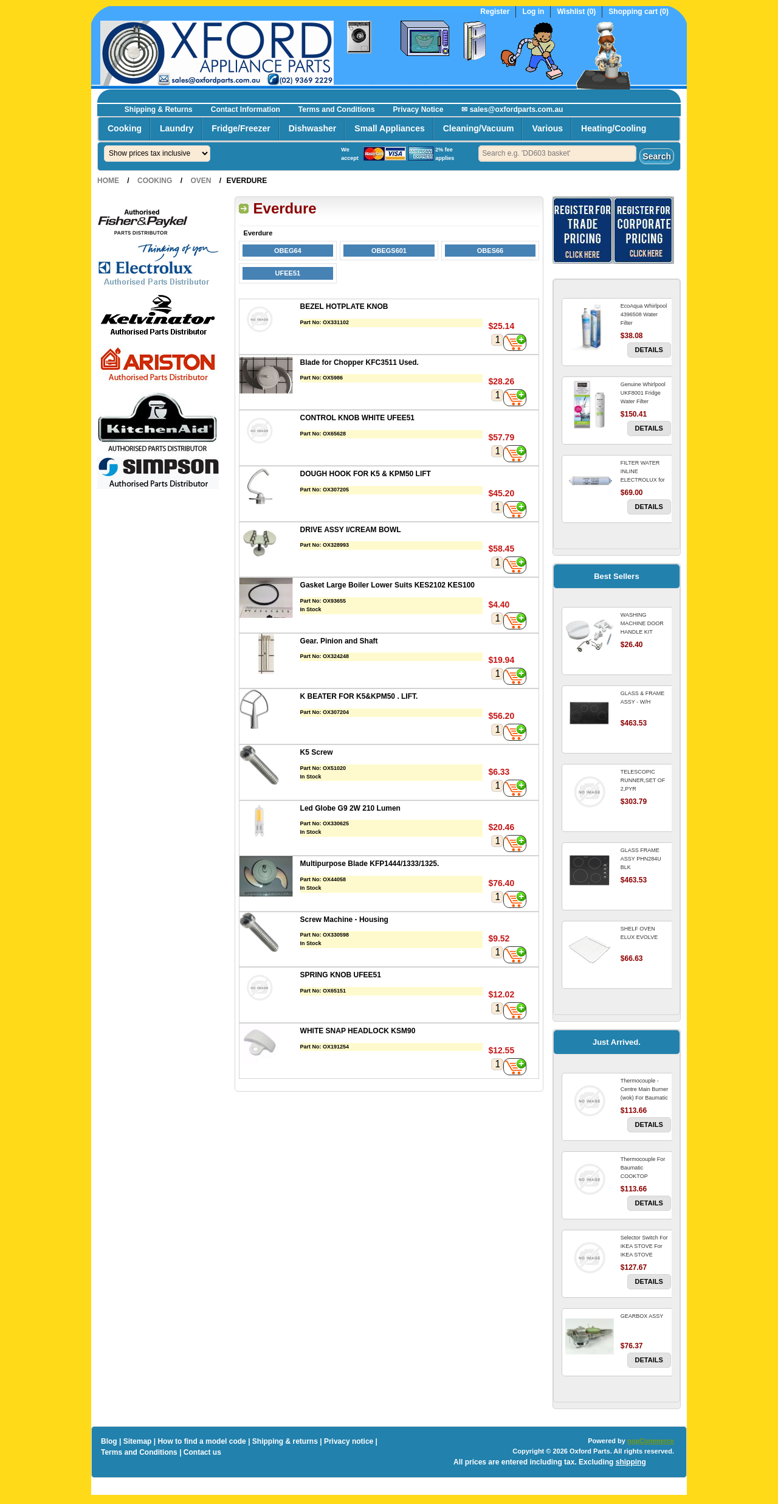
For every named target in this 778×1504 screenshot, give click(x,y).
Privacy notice (348, 1441)
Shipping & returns (285, 1441)
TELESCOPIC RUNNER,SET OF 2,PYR (643, 780)
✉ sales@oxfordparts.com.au (512, 109)
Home (108, 180)
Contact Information (245, 109)
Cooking (125, 128)
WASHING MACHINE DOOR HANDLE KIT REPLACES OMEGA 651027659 (645, 632)
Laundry (176, 128)
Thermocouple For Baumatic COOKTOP (643, 1167)
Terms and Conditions (336, 109)
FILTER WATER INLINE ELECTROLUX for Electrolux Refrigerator (643, 480)
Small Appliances (389, 128)
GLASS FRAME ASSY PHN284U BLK (641, 858)
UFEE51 (288, 273)
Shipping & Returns (159, 109)
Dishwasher (313, 128)
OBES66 (490, 250)
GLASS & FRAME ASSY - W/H (643, 697)
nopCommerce (650, 1440)
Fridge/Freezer (241, 128)
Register (494, 12)
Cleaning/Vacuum (478, 128)
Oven (200, 180)
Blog (109, 1441)
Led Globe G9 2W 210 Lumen (350, 808)
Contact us (202, 1452)
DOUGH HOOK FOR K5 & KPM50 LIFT (365, 474)
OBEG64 (287, 250)
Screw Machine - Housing (344, 919)
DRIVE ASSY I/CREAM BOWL (350, 529)
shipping (631, 1462)
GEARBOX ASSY (642, 1316)
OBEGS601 (389, 250)
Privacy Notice (418, 109)
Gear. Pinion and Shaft (339, 641)
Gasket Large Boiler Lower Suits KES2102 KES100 (387, 585)
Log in (533, 12)
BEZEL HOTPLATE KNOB (344, 306)
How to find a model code (201, 1441)
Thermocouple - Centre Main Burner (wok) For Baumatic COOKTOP (645, 1093)
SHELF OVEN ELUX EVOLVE (639, 933)
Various (547, 128)
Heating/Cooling (613, 128)
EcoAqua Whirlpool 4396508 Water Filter (644, 314)
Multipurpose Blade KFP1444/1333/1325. (369, 863)
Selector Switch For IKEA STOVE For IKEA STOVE (644, 1246)
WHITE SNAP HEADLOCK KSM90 (358, 1031)
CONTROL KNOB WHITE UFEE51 (357, 418)
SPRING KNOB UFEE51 (340, 975)
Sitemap (137, 1441)
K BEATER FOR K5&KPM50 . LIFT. (359, 696)
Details (649, 349)
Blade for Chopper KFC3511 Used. (359, 362)
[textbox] (557, 153)
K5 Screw (316, 752)
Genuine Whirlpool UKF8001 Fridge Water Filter (643, 392)
